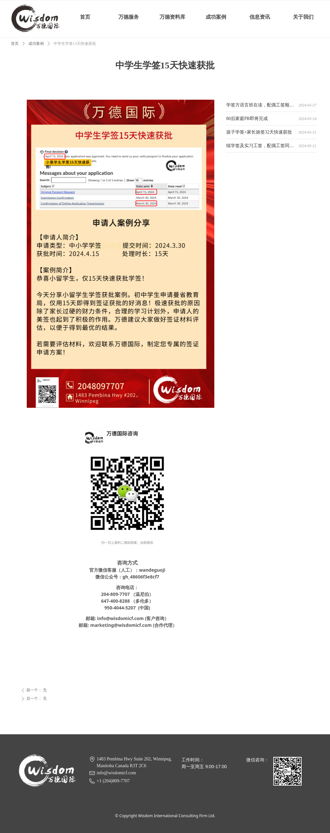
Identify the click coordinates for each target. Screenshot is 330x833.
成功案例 (36, 43)
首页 (15, 43)
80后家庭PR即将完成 (247, 119)
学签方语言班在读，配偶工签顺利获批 (261, 105)
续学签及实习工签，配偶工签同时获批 (261, 146)
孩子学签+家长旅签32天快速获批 (259, 132)
